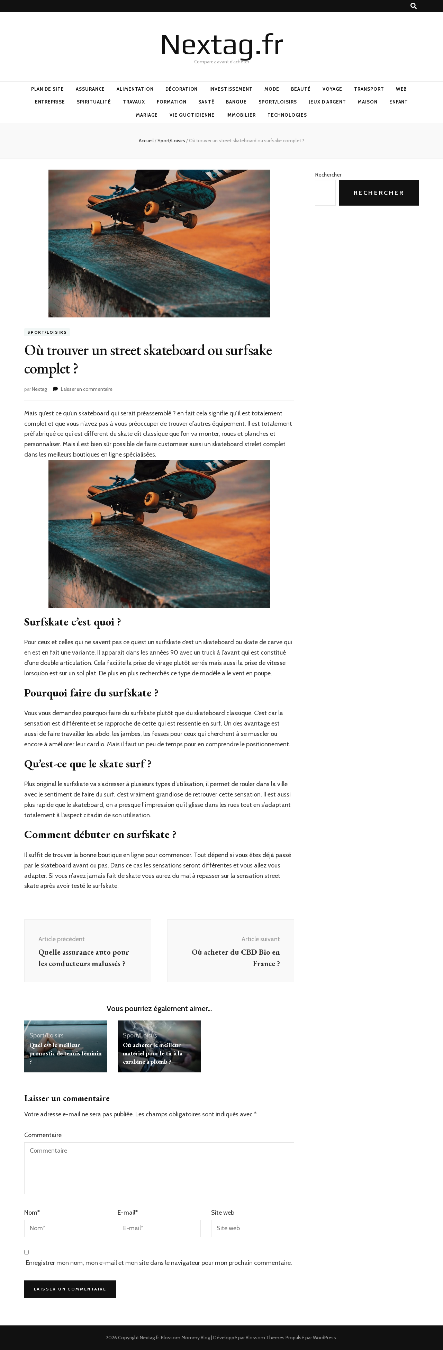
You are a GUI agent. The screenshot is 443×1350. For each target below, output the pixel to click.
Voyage (332, 89)
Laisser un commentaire (86, 389)
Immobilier (241, 115)
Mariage (147, 115)
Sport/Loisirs (278, 102)
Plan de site (47, 89)
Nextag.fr (221, 43)
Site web (222, 1212)
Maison (368, 102)
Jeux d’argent (327, 102)
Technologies (287, 115)
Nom (32, 1212)
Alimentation (135, 89)
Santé (206, 102)
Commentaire (43, 1135)
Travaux (134, 102)
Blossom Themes (265, 1337)
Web (401, 89)
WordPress (324, 1337)
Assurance (90, 89)
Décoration (181, 89)
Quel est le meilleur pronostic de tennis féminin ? (65, 1053)
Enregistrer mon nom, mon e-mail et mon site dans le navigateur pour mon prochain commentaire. (159, 1263)
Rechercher (328, 174)
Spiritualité (94, 102)
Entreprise (50, 102)
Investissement (231, 89)
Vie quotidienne (192, 115)
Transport (369, 89)
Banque (236, 102)
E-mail (128, 1212)
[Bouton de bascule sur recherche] (413, 6)
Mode (271, 89)
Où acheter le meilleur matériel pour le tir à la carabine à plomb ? (152, 1053)
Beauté (301, 89)
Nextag (39, 389)
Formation (172, 102)
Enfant (398, 102)
